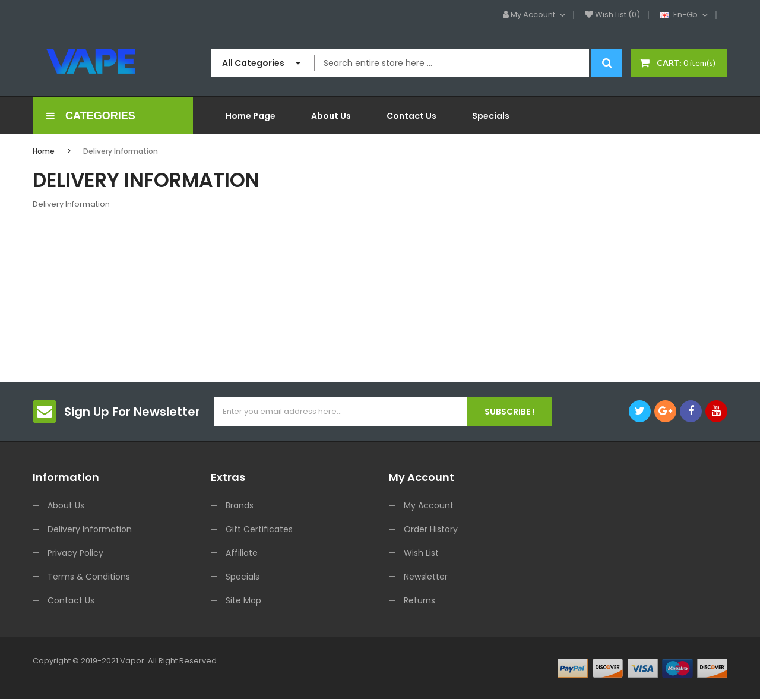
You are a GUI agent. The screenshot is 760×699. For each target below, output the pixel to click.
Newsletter (426, 577)
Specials (242, 577)
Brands (240, 505)
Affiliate (242, 553)
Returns (419, 600)
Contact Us (71, 600)
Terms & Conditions (89, 577)
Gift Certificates (259, 529)
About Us (66, 505)
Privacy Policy (75, 553)
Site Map (243, 600)
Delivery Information (120, 151)
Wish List (421, 553)
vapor (132, 660)
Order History (431, 529)
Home (44, 151)
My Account (429, 505)
